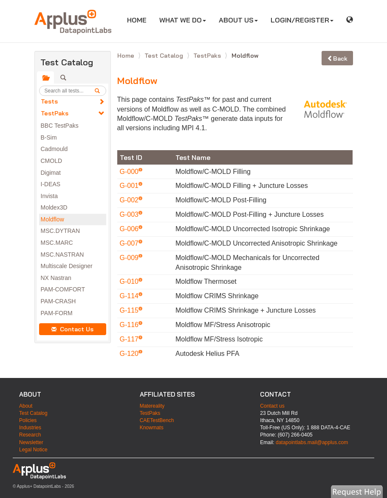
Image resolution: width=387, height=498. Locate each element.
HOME (140, 19)
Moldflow (52, 219)
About (25, 406)
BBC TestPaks (60, 125)
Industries (30, 428)
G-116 (130, 324)
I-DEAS (51, 184)
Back (337, 58)
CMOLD (51, 160)
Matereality (152, 406)
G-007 (130, 243)
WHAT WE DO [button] (182, 20)
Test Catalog (164, 55)
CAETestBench (157, 420)
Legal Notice (33, 450)
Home (126, 55)
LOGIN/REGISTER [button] (302, 20)
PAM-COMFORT (63, 289)
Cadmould (54, 148)
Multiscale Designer (67, 266)
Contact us (272, 406)
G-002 (130, 200)
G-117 (130, 339)
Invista (49, 196)
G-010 (130, 281)
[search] (100, 91)
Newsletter (31, 442)
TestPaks (54, 113)
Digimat (51, 172)
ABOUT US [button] (238, 20)
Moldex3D (54, 207)
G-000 (130, 171)
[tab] (45, 77)
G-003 (130, 214)
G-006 (130, 228)
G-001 (130, 185)
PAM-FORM (57, 313)
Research (30, 435)
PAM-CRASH (58, 301)
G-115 (130, 310)
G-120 (130, 353)
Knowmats (152, 428)
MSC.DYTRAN (60, 230)
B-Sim (49, 137)
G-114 (130, 295)
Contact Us (72, 329)
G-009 (130, 257)
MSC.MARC (57, 242)
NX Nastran (56, 277)
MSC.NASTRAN (62, 254)
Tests (49, 101)
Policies (28, 420)
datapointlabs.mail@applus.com (312, 442)
